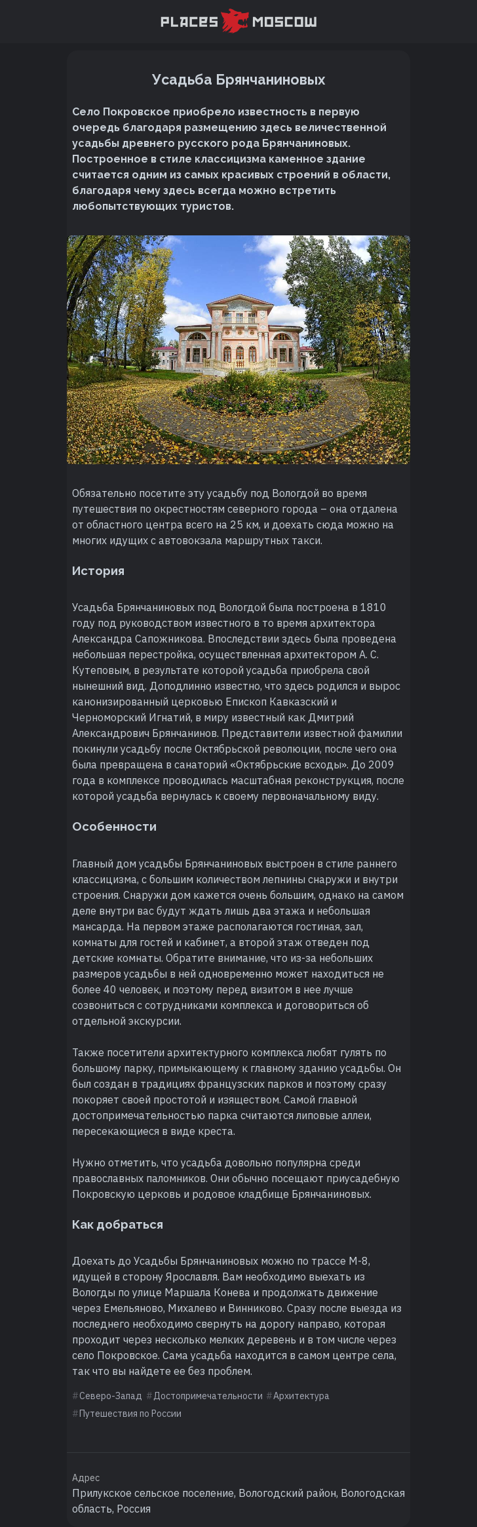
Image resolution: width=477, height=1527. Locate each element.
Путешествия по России (130, 1413)
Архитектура (301, 1396)
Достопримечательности (208, 1396)
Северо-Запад (110, 1396)
